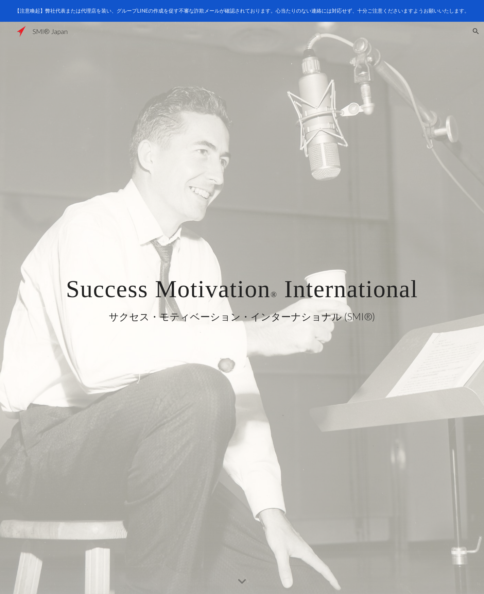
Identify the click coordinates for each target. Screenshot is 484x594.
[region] (242, 11)
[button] (476, 31)
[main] (242, 297)
